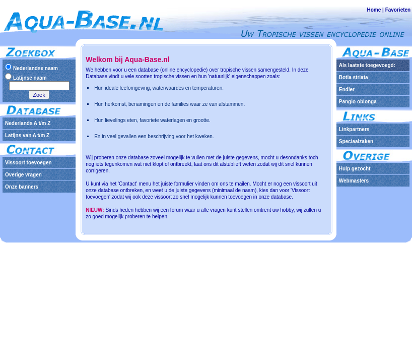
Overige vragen (23, 174)
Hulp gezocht (355, 168)
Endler (347, 89)
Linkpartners (354, 129)
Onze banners (21, 187)
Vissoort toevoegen (28, 162)
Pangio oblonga (358, 101)
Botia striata (353, 77)
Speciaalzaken (356, 141)
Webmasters (354, 181)
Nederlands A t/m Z (27, 123)
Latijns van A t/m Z (27, 135)
